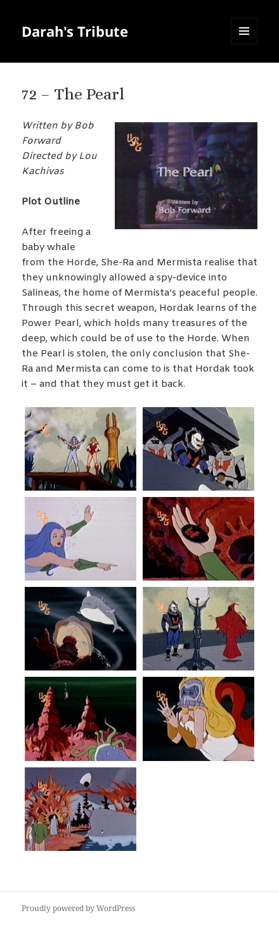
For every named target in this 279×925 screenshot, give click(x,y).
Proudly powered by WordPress (78, 908)
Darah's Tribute (75, 31)
